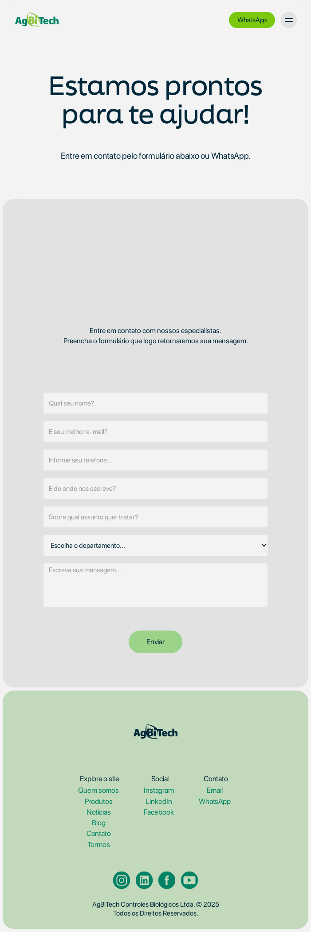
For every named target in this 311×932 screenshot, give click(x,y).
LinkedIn (159, 801)
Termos (98, 844)
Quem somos (98, 791)
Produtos (99, 801)
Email (214, 791)
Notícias (99, 812)
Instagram (159, 791)
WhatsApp (215, 801)
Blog (99, 823)
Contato (99, 834)
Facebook (158, 812)
